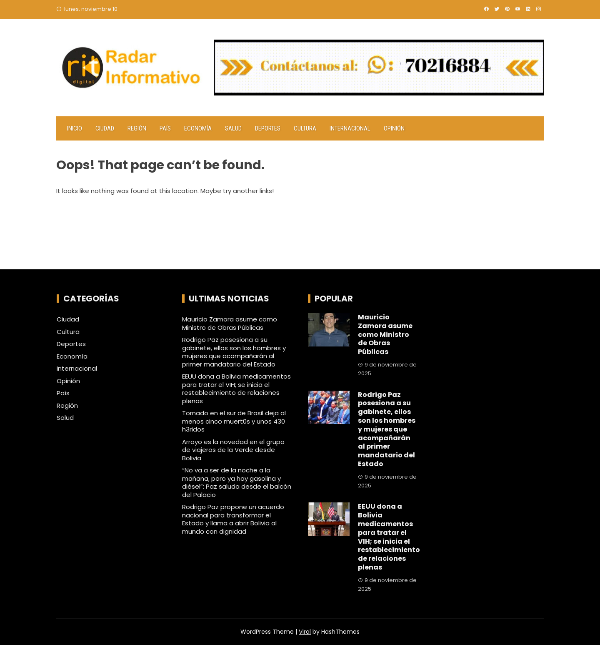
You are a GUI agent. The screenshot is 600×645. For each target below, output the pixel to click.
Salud (233, 128)
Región (137, 128)
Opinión (394, 128)
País (165, 128)
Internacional (350, 128)
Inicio (74, 128)
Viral (305, 631)
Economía (198, 128)
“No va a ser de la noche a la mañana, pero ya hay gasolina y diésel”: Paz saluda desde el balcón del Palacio (236, 482)
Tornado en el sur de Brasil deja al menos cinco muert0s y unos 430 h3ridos (234, 421)
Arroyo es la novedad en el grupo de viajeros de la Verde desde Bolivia (233, 449)
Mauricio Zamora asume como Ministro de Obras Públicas (229, 323)
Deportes (267, 128)
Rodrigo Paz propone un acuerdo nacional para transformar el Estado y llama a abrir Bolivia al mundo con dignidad (233, 519)
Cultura (305, 128)
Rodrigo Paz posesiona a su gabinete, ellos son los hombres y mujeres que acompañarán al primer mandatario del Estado (234, 352)
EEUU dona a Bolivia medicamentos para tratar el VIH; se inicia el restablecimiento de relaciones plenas (236, 388)
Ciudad (104, 128)
